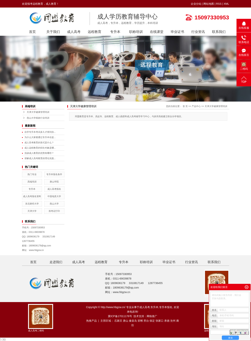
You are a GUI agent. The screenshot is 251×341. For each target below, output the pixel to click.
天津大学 (32, 211)
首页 (32, 32)
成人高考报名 (54, 189)
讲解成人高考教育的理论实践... (40, 158)
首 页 (185, 106)
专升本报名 (165, 307)
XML (226, 3)
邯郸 (140, 320)
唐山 (125, 320)
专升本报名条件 (54, 174)
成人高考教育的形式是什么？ (39, 142)
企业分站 (196, 3)
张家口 (159, 320)
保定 (152, 320)
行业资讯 (198, 32)
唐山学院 (54, 181)
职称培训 (136, 32)
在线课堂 (156, 32)
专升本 (115, 32)
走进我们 (56, 262)
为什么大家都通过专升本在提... (40, 137)
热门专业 (32, 174)
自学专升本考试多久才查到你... (40, 132)
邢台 (146, 320)
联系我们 (219, 32)
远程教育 (94, 32)
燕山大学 (54, 203)
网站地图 (208, 3)
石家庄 (118, 320)
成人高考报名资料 (32, 196)
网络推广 (152, 316)
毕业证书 (177, 32)
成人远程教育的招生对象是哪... (40, 148)
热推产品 (91, 320)
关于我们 (53, 32)
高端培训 (32, 181)
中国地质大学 (54, 196)
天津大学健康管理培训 (38, 112)
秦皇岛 (133, 320)
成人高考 (74, 32)
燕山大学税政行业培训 (38, 118)
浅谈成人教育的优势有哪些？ (39, 153)
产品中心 (196, 106)
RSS (218, 3)
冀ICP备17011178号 (120, 316)
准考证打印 (54, 211)
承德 (166, 320)
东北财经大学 (32, 203)
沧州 (172, 320)
